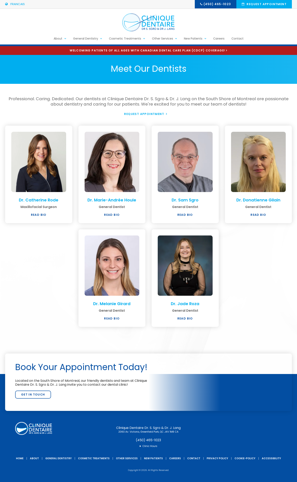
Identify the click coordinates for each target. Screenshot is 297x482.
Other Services (162, 40)
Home (20, 458)
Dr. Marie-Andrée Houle (111, 200)
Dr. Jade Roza (185, 304)
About (58, 40)
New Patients (193, 40)
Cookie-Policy (245, 458)
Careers (218, 40)
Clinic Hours (149, 446)
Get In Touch (33, 394)
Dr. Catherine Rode (38, 200)
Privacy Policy (217, 458)
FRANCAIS (15, 4)
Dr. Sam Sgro (185, 200)
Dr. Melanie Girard (111, 304)
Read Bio (38, 215)
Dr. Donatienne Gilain (258, 200)
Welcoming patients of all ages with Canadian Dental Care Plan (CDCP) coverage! (147, 50)
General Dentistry (85, 40)
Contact (237, 40)
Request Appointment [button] (266, 4)
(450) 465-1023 (217, 4)
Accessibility (271, 458)
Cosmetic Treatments (125, 40)
